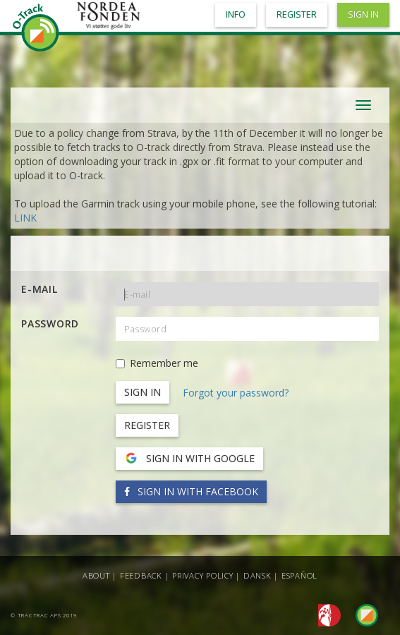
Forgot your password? (236, 392)
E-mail (39, 289)
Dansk (257, 575)
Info (236, 14)
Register (147, 425)
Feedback (141, 575)
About (96, 575)
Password (50, 323)
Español (299, 575)
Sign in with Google (189, 459)
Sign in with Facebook (191, 491)
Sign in (363, 14)
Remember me (157, 363)
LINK (25, 217)
